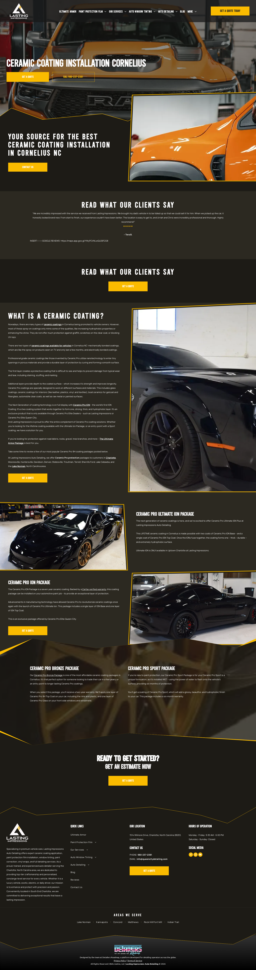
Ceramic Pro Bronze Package (54, 668)
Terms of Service (134, 960)
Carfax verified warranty (94, 589)
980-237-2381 (145, 854)
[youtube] (200, 855)
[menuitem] (68, 12)
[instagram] (195, 855)
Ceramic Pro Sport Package (151, 668)
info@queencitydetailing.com (152, 859)
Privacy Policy (120, 960)
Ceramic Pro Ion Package (29, 582)
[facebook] (191, 855)
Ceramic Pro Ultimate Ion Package (165, 514)
